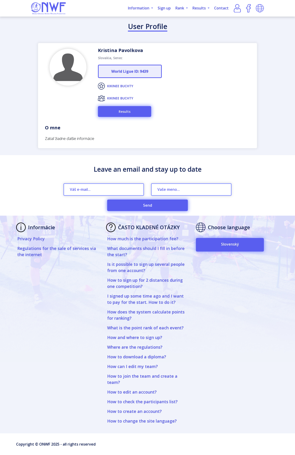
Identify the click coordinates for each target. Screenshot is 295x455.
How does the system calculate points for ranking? (146, 315)
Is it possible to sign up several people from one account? (146, 267)
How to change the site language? (142, 421)
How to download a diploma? (136, 356)
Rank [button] (180, 8)
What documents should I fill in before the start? (146, 251)
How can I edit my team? (132, 366)
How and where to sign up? (134, 337)
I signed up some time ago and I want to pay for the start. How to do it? (145, 299)
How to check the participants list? (142, 401)
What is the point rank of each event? (145, 327)
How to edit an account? (132, 392)
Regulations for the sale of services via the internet (56, 251)
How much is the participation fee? (142, 238)
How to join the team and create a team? (142, 379)
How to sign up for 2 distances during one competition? (145, 283)
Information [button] (139, 8)
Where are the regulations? (134, 347)
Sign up (164, 8)
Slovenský (230, 244)
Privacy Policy (31, 238)
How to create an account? (134, 411)
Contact (221, 8)
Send (147, 205)
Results (124, 111)
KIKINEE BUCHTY (120, 86)
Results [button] (199, 8)
